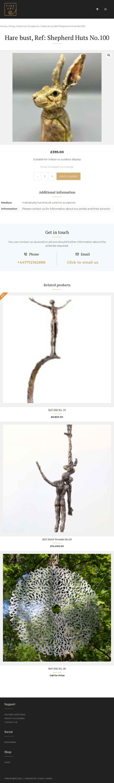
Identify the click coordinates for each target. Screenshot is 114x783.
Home (3, 26)
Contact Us (10, 722)
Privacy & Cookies (14, 718)
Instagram (10, 742)
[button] (108, 55)
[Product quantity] (45, 176)
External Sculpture (28, 26)
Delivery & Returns (14, 714)
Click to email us (82, 262)
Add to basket (68, 176)
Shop (12, 26)
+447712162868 (31, 262)
